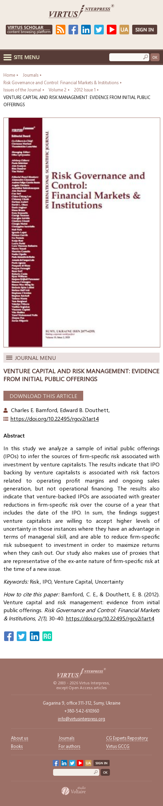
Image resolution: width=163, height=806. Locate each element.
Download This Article (43, 395)
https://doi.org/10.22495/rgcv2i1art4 (54, 418)
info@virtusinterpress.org (81, 718)
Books (17, 746)
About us (19, 738)
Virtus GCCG (117, 746)
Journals (66, 738)
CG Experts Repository (127, 738)
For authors (69, 746)
